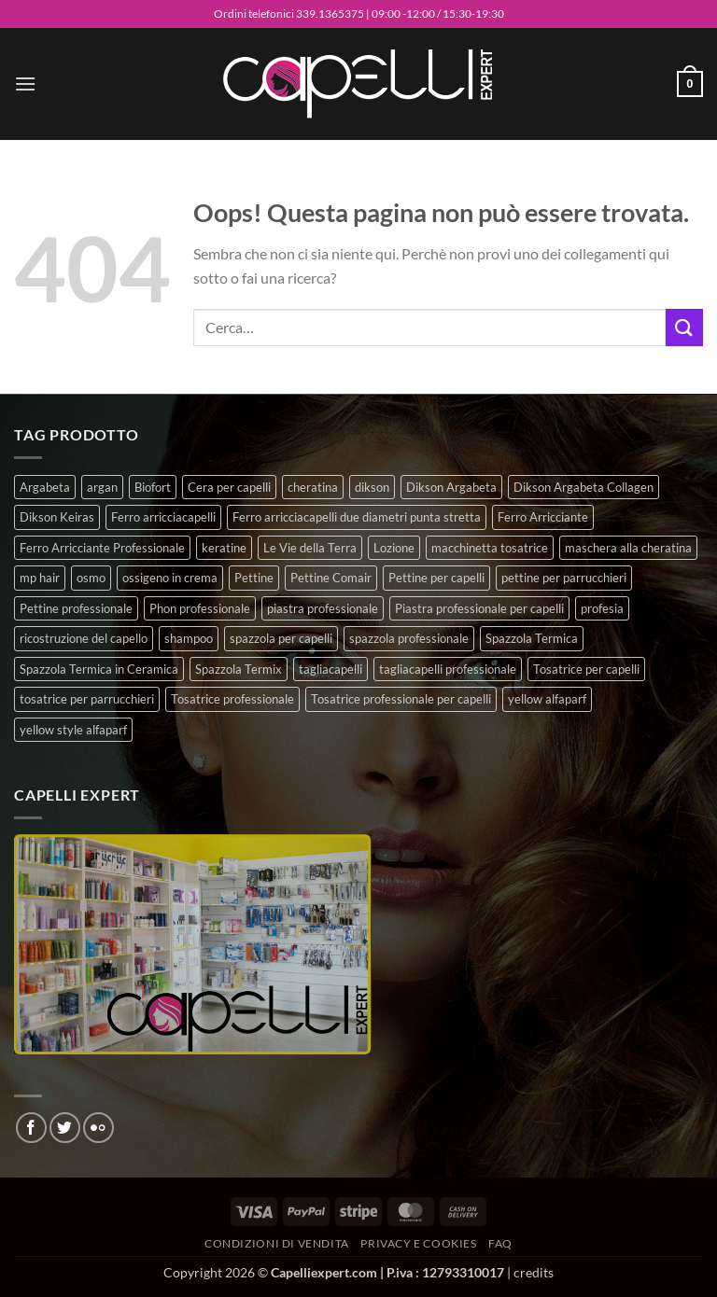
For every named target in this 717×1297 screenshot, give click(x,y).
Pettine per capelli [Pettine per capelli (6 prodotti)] (436, 577)
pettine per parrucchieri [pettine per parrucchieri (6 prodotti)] (563, 577)
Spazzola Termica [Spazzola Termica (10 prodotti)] (531, 638)
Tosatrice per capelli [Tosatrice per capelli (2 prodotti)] (586, 669)
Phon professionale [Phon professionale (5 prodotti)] (199, 608)
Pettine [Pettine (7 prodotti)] (254, 577)
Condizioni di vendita (276, 1243)
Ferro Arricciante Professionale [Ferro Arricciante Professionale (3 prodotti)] (102, 547)
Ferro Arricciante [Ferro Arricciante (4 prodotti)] (543, 516)
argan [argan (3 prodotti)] (102, 487)
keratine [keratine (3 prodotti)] (224, 547)
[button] (25, 83)
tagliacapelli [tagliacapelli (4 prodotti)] (330, 669)
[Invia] (684, 327)
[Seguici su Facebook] (31, 1127)
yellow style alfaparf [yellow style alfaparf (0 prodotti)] (73, 729)
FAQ (500, 1243)
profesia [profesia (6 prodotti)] (602, 608)
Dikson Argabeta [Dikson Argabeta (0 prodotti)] (451, 487)
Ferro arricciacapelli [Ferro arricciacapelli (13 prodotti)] (163, 516)
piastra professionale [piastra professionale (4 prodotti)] (322, 608)
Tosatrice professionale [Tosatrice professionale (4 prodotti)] (232, 698)
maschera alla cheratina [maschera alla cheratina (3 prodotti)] (628, 547)
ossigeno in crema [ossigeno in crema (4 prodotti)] (170, 577)
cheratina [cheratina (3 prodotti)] (313, 487)
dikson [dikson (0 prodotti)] (372, 487)
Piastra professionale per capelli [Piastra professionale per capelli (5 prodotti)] (479, 608)
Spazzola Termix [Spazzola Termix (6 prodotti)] (238, 669)
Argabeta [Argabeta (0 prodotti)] (45, 487)
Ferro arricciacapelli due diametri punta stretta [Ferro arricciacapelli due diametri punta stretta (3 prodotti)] (356, 516)
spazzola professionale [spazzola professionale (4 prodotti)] (409, 638)
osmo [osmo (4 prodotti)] (91, 577)
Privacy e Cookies (418, 1243)
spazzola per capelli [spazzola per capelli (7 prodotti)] (281, 638)
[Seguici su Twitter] (64, 1127)
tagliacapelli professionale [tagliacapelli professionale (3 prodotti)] (447, 669)
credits (533, 1272)
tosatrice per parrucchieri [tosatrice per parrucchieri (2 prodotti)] (87, 698)
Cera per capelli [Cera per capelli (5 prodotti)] (229, 487)
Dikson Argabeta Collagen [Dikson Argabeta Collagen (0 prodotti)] (583, 487)
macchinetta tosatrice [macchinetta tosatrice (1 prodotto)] (489, 547)
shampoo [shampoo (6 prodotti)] (188, 638)
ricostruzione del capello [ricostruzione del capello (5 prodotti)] (84, 638)
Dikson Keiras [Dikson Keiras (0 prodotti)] (57, 516)
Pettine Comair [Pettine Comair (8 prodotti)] (331, 577)
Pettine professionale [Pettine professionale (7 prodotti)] (76, 608)
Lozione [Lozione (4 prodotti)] (394, 547)
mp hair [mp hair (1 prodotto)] (40, 577)
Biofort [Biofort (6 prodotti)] (152, 487)
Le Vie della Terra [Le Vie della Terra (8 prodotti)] (310, 547)
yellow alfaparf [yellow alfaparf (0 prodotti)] (547, 698)
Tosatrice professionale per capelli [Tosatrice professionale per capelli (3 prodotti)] (401, 698)
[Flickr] (98, 1127)
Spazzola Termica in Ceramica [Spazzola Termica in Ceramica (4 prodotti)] (99, 669)
